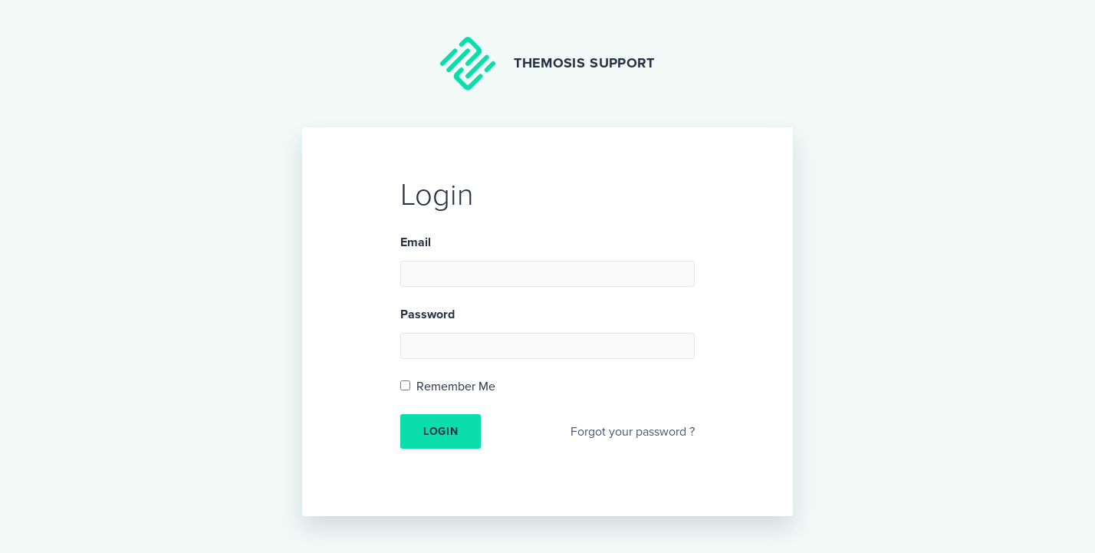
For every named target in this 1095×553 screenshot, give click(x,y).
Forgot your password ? (633, 431)
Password (427, 314)
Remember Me (455, 386)
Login (440, 431)
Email (415, 242)
